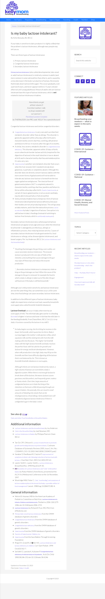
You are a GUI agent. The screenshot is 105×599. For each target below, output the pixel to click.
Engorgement (79, 277)
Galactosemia (20, 167)
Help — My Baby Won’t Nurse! (84, 273)
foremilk (14, 319)
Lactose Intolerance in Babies (26, 440)
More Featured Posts (81, 213)
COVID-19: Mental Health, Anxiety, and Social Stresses (83, 202)
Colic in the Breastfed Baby (25, 437)
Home (14, 26)
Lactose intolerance (46, 469)
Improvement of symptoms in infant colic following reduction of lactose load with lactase (37, 463)
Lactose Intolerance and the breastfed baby (31, 431)
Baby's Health (24, 580)
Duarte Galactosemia (50, 193)
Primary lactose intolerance (21, 72)
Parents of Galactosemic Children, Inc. (29, 546)
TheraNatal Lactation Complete (36, 117)
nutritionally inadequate (46, 219)
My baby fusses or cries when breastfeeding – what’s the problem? (84, 265)
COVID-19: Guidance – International (84, 150)
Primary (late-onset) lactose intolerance (30, 522)
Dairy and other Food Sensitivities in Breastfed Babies (31, 421)
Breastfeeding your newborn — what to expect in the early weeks (83, 122)
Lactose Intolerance (22, 517)
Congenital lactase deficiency (26, 534)
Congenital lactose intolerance (27, 132)
